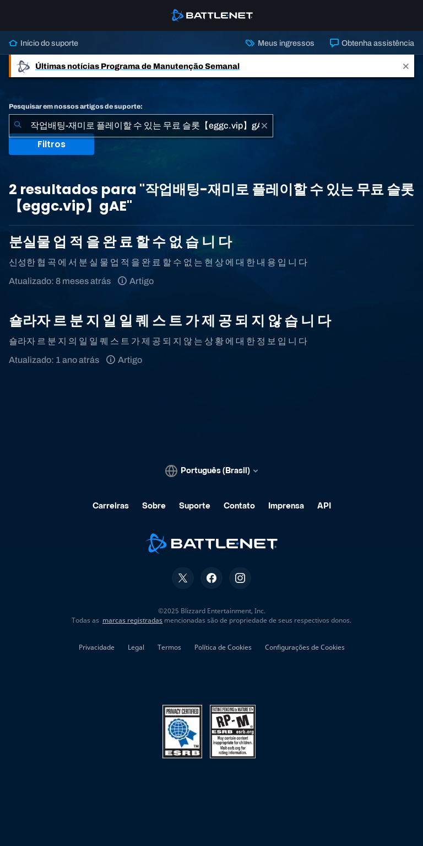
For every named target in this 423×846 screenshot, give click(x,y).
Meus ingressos (280, 43)
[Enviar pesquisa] (17, 125)
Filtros (51, 144)
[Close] (406, 66)
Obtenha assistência (372, 43)
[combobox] (141, 125)
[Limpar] (264, 125)
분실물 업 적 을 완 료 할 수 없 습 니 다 (120, 241)
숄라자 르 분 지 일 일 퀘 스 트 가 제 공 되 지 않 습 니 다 (170, 320)
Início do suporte (43, 43)
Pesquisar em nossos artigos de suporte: (76, 106)
